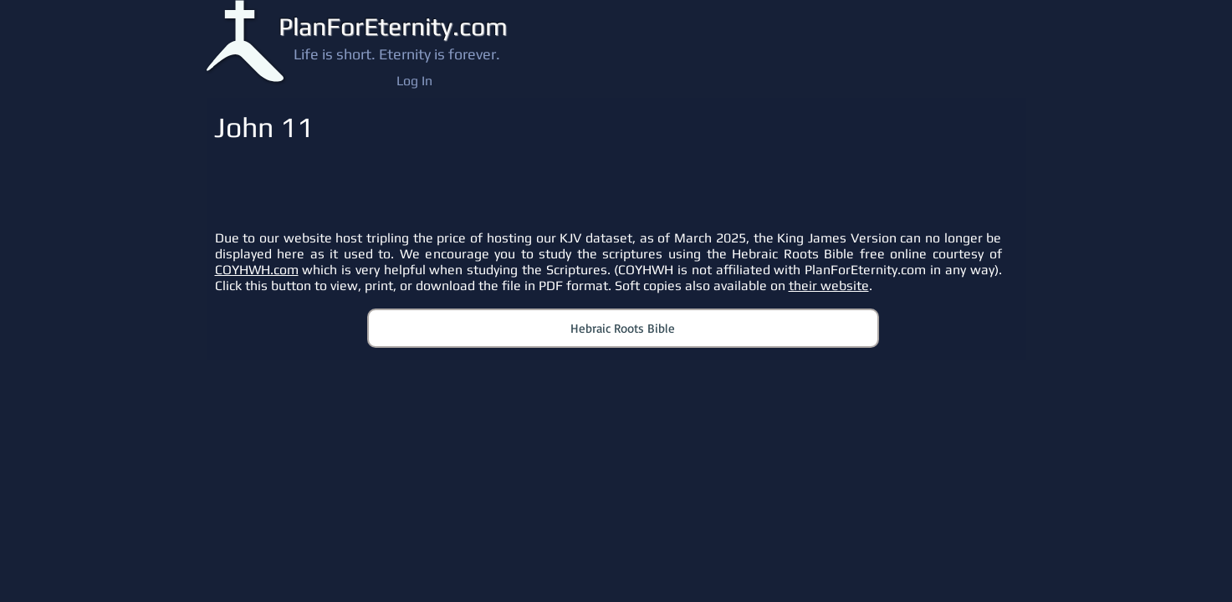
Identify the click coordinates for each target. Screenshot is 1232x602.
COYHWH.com (257, 270)
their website (829, 285)
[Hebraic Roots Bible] (623, 328)
